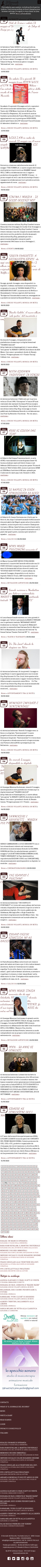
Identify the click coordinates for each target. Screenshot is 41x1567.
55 (18, 1177)
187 (22, 1213)
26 (37, 1169)
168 (18, 1207)
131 (22, 1196)
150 (23, 1202)
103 (27, 1188)
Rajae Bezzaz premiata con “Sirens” (20, 1525)
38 (38, 1172)
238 (2, 1229)
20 (18, 1169)
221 (7, 1224)
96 (2, 1188)
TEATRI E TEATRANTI (16, 637)
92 (28, 1185)
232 (15, 1226)
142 (26, 1199)
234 (23, 1226)
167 (14, 1207)
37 (35, 1172)
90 (22, 1185)
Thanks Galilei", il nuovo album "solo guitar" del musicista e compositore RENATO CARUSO (20, 316)
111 (22, 1191)
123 (29, 1194)
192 (2, 1215)
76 (12, 1183)
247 (2, 1232)
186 (18, 1213)
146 (6, 1202)
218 (34, 1221)
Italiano (4, 1433)
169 (22, 1207)
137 (6, 1199)
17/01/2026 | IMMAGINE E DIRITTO (12, 1282)
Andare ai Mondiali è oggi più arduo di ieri (20, 1479)
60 (35, 1177)
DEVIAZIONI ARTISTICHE (18, 583)
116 (2, 1194)
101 (20, 1188)
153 (34, 1202)
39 (2, 1175)
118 (10, 1194)
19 (14, 1169)
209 (36, 1218)
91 (25, 1185)
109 (14, 1191)
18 (11, 1169)
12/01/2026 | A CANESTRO (9, 1311)
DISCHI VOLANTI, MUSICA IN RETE (22, 69)
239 (7, 1229)
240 (11, 1229)
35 (28, 1172)
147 (11, 1202)
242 (19, 1229)
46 (26, 1175)
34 (25, 1172)
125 (37, 1194)
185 (14, 1213)
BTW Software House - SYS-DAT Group (21, 1551)
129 (14, 1196)
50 (2, 1177)
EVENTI (10, 248)
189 (30, 1213)
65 (12, 1180)
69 (25, 1180)
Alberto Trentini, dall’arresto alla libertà (20, 1515)
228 (36, 1224)
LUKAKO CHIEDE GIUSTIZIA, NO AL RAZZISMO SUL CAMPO (16, 938)
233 (19, 1226)
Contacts (4, 1402)
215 (22, 1221)
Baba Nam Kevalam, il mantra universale (20, 1247)
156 (10, 1205)
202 (6, 1218)
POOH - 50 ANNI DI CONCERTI (21, 1048)
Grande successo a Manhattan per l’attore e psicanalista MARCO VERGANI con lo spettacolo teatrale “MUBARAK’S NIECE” (19, 595)
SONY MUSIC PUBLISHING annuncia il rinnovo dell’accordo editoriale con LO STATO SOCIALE (19, 551)
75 (9, 1183)
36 (32, 1172)
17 (8, 1169)
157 (14, 1205)
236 (31, 1226)
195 (14, 1215)
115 (37, 1191)
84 (2, 1185)
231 (11, 1226)
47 (29, 1175)
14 (36, 1166)
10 (24, 1166)
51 (5, 1177)
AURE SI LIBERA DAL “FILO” (22, 432)
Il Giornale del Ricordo (9, 1536)
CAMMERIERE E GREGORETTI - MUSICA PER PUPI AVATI (18, 820)
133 (30, 1196)
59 (32, 1177)
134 (34, 1196)
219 (38, 1221)
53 (12, 1177)
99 (12, 1188)
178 (23, 1210)
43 (16, 1175)
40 (6, 1175)
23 (27, 1169)
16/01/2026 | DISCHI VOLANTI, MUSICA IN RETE (17, 1287)
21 (21, 1169)
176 (15, 1210)
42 (12, 1175)
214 (18, 1221)
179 (27, 1210)
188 (26, 1213)
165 (6, 1207)
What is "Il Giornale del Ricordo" (15, 1407)
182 (2, 1213)
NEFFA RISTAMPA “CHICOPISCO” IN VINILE (24, 373)
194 (10, 1215)
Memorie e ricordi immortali (20, 1251)
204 (15, 1218)
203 (11, 1218)
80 (26, 1183)
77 (16, 1183)
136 (2, 1199)
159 (22, 1205)
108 (10, 1191)
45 (22, 1175)
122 (25, 1194)
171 (30, 1207)
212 (10, 1221)
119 (14, 1194)
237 (36, 1226)
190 (34, 1213)
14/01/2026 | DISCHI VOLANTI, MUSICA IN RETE (17, 1299)
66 (15, 1180)
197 (22, 1215)
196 (18, 1215)
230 (7, 1226)
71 (32, 1180)
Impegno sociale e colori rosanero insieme (20, 1257)
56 (22, 1177)
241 (15, 1229)
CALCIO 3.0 (12, 539)
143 (30, 1199)
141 (22, 1199)
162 (34, 1205)
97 (6, 1188)
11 (26, 1166)
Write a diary (6, 1415)
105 (35, 1188)
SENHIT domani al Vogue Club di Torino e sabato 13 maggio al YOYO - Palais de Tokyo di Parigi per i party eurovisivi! (20, 24)
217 (30, 1221)
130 (18, 1196)
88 (16, 1185)
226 (27, 1224)
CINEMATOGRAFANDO (17, 868)
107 (6, 1191)
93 (32, 1185)
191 (38, 1213)
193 (6, 1215)
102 (23, 1188)
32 (18, 1172)
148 (15, 1202)
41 (9, 1175)
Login (2, 1424)
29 (9, 1172)
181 (35, 1210)
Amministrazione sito (20, 1553)
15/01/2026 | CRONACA (8, 1294)
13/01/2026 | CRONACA (8, 1306)
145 (2, 1202)
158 (18, 1205)
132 (26, 1196)
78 (19, 1183)
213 (14, 1221)
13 (33, 1166)
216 (26, 1221)
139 (14, 1199)
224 (19, 1224)
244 (28, 1229)
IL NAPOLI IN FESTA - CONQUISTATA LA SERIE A (19, 493)
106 (2, 1191)
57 (25, 1177)
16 (5, 1169)
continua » (19, 64)
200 (34, 1215)
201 (2, 1218)
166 (10, 1207)
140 (18, 1199)
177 (19, 1210)
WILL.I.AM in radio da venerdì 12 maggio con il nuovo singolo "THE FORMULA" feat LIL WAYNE (20, 142)
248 (7, 1232)
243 (23, 1229)
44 (19, 1175)
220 (2, 1224)
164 (2, 1207)
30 (12, 1172)
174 (6, 1210)
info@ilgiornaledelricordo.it (11, 1540)
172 (34, 1207)
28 (6, 1172)
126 (2, 1196)
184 (10, 1213)
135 (38, 1196)
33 (22, 1172)
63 (5, 1180)
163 (38, 1205)
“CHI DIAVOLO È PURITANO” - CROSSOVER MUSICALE (14, 878)
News (3, 69)
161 (30, 1205)
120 (17, 1194)
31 (15, 1172)
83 (35, 1183)
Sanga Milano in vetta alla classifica (18, 1308)
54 (15, 1177)
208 (32, 1218)
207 (27, 1218)
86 (9, 1185)
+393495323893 (25, 1538)
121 (21, 1194)
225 (23, 1224)
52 (9, 1177)
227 (31, 1224)
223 (15, 1224)
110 (18, 1191)
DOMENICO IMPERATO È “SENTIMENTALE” (23, 704)
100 (16, 1188)
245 (32, 1229)
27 (2, 1172)
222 (11, 1224)
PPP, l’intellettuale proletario (20, 1270)
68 (22, 1180)
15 (2, 1169)
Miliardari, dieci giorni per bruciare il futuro (20, 1503)
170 (26, 1207)
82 (32, 1183)
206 (23, 1218)
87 (12, 1185)
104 (31, 1188)
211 (6, 1221)
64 (9, 1180)
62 (2, 1180)
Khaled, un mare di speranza (20, 1242)
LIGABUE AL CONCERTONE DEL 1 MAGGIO (16, 1112)
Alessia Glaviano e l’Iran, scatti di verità (19, 1280)
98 (9, 1188)
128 (10, 1196)
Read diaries (5, 1420)
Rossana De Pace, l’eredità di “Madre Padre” (19, 1285)
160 (26, 1205)
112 (25, 1191)
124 (33, 1194)
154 (2, 1205)
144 (34, 1199)
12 (30, 1166)
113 (29, 1191)
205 (19, 1218)
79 (23, 1183)
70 (29, 1180)
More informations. (23, 13)
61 (38, 1177)
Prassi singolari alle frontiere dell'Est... (20, 1264)
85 (6, 1185)
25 (34, 1169)
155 (6, 1205)
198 (26, 1215)
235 (27, 1226)
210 (2, 1221)
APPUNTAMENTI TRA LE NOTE (20, 693)
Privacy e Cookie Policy (10, 1428)
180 (31, 1210)
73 (2, 1183)
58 (28, 1177)
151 (27, 1202)
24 (31, 1169)
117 (6, 1194)
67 (19, 1180)
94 (35, 1185)
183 (6, 1213)
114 (33, 1191)
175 (11, 1210)
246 (36, 1229)
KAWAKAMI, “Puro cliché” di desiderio (17, 1297)
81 (29, 1183)
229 (2, 1226)
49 (36, 1175)
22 (24, 1169)
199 (30, 1215)
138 (10, 1199)
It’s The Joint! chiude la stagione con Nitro (21, 645)
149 (19, 1202)
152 (30, 1202)
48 (33, 1175)
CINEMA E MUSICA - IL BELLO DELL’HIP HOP (23, 198)
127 (6, 1196)
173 (2, 1210)
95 (38, 1185)
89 (19, 1185)
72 (35, 1180)
